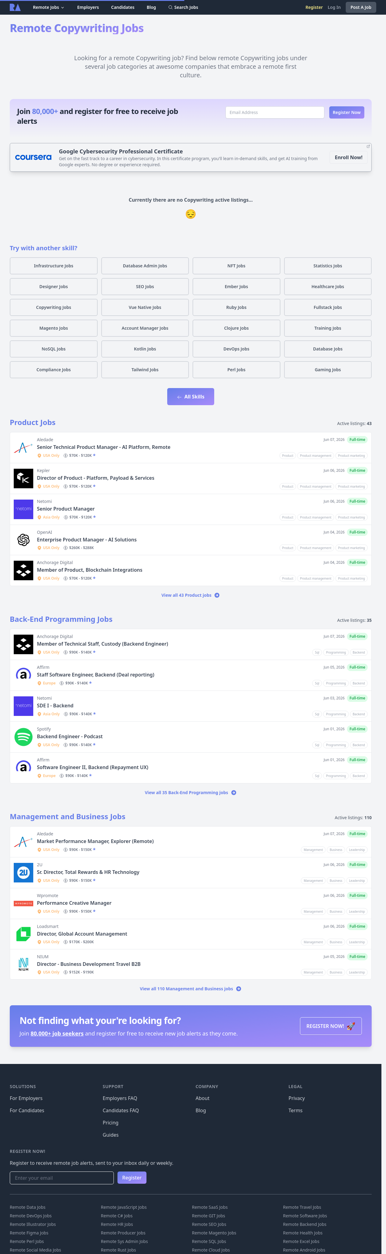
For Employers (26, 1098)
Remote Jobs (49, 7)
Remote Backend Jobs (304, 1224)
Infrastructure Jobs (53, 266)
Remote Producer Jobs (123, 1233)
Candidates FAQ (121, 1110)
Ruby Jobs (236, 307)
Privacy (297, 1098)
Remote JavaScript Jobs (124, 1207)
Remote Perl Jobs (27, 1241)
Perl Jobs (236, 369)
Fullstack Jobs (328, 307)
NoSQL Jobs (54, 349)
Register (314, 7)
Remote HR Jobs (117, 1224)
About (202, 1098)
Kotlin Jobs (145, 349)
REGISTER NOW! (330, 1026)
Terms (296, 1110)
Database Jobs (328, 349)
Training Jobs (327, 328)
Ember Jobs (236, 286)
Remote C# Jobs (117, 1216)
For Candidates (27, 1110)
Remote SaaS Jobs (210, 1207)
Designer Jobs (53, 286)
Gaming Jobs (328, 369)
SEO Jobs (145, 286)
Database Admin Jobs (145, 266)
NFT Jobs (236, 266)
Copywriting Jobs (53, 307)
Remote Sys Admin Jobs (124, 1241)
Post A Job (361, 7)
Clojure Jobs (236, 328)
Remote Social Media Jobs (35, 1250)
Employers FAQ (120, 1098)
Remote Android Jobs (304, 1250)
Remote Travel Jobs (302, 1207)
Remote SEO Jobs (209, 1224)
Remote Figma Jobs (29, 1233)
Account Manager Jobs (145, 328)
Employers (88, 7)
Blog (151, 7)
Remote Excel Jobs (301, 1241)
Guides (111, 1134)
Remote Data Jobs (27, 1207)
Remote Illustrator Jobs (33, 1224)
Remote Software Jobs (305, 1216)
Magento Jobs (53, 328)
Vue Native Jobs (145, 307)
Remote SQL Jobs (209, 1241)
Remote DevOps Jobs (31, 1216)
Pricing (111, 1122)
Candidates (123, 7)
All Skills (190, 396)
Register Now (347, 112)
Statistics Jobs (327, 266)
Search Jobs (183, 7)
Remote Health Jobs (303, 1233)
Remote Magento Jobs (214, 1233)
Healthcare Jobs (328, 286)
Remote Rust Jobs (118, 1250)
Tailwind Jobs (145, 369)
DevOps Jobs (236, 349)
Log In (334, 7)
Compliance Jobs (54, 369)
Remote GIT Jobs (208, 1216)
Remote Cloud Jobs (211, 1250)
